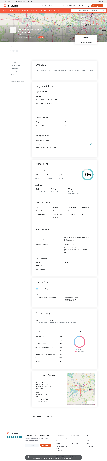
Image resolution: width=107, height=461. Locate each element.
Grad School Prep (53, 5)
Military (58, 443)
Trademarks (90, 446)
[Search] (87, 6)
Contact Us (89, 438)
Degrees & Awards (16, 65)
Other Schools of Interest (18, 81)
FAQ (28, 1)
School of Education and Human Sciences (41, 10)
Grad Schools (9, 10)
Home (2, 10)
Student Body (15, 75)
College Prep (44, 5)
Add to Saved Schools (86, 42)
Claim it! (41, 37)
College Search (75, 435)
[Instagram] (20, 437)
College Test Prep (60, 435)
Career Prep (63, 5)
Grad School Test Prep (61, 438)
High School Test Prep (61, 446)
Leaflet (88, 13)
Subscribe (45, 445)
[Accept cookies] (78, 457)
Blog (5, 1)
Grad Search (74, 438)
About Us (89, 435)
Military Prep (81, 5)
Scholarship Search (76, 440)
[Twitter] (8, 437)
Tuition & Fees (15, 72)
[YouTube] (16, 437)
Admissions (14, 68)
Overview (13, 62)
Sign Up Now (97, 6)
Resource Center (75, 443)
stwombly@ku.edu (44, 398)
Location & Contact (16, 78)
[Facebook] (12, 437)
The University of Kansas (21, 10)
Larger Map (4, 40)
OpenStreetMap (96, 13)
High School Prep (71, 5)
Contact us (34, 1)
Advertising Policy (91, 448)
